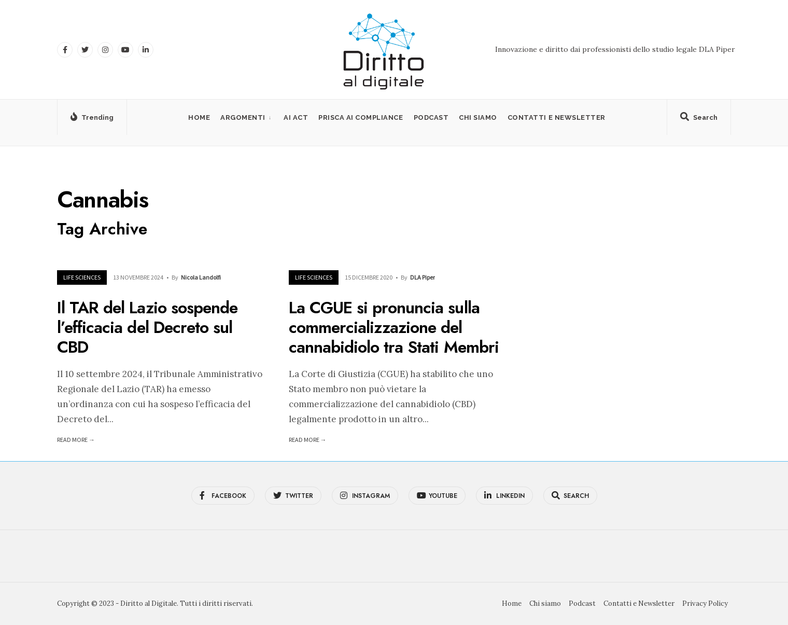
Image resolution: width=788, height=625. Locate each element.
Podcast (431, 117)
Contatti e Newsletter (557, 117)
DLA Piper (422, 277)
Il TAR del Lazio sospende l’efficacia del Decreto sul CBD (147, 327)
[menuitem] (246, 117)
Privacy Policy (705, 603)
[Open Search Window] (698, 119)
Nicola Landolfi (201, 277)
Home (199, 117)
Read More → (76, 439)
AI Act (296, 117)
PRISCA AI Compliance (360, 117)
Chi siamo (478, 117)
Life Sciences (82, 277)
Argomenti (242, 117)
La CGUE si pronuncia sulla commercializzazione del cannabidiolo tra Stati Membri (394, 327)
